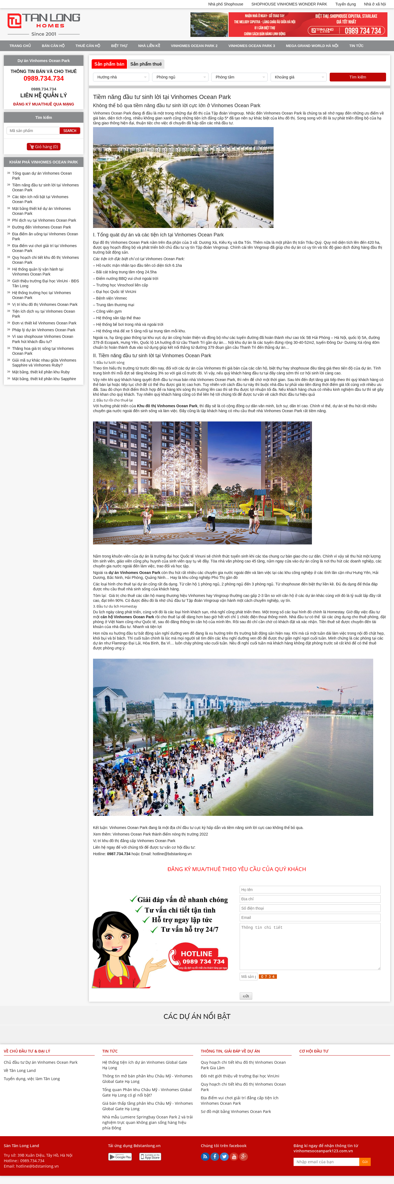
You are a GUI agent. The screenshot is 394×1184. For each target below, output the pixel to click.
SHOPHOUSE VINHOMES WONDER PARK (289, 4)
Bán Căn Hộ (53, 46)
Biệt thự (119, 46)
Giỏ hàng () (46, 146)
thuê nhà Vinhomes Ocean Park (275, 411)
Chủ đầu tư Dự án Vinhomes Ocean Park (40, 1070)
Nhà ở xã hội (375, 4)
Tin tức (356, 46)
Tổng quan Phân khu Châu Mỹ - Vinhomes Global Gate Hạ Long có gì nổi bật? (147, 1100)
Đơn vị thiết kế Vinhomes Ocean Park (44, 323)
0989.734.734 (32, 1168)
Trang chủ (20, 46)
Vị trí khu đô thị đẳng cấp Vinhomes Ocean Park (134, 841)
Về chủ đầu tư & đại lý (27, 1059)
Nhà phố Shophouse (225, 4)
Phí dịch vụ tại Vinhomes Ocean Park (44, 220)
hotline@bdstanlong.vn (37, 1174)
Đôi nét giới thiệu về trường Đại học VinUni (240, 1084)
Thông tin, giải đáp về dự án (230, 1059)
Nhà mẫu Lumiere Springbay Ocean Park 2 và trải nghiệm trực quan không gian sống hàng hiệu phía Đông (147, 1131)
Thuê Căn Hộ (88, 46)
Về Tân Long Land (20, 1078)
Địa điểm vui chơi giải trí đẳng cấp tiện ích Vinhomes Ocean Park (240, 1108)
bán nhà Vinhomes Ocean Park (208, 379)
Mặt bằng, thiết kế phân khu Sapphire (44, 379)
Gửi (365, 1170)
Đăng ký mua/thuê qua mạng (43, 104)
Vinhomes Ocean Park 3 (251, 46)
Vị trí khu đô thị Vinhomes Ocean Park (44, 304)
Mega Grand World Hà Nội (312, 46)
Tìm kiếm (357, 77)
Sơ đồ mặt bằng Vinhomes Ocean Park (236, 1119)
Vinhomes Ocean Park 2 (194, 46)
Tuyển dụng (345, 4)
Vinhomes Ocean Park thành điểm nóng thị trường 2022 (160, 834)
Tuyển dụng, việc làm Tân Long (32, 1086)
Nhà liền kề (149, 46)
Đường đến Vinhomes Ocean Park (41, 227)
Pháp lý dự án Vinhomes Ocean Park (43, 330)
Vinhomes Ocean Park (112, 113)
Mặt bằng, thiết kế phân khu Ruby (40, 372)
